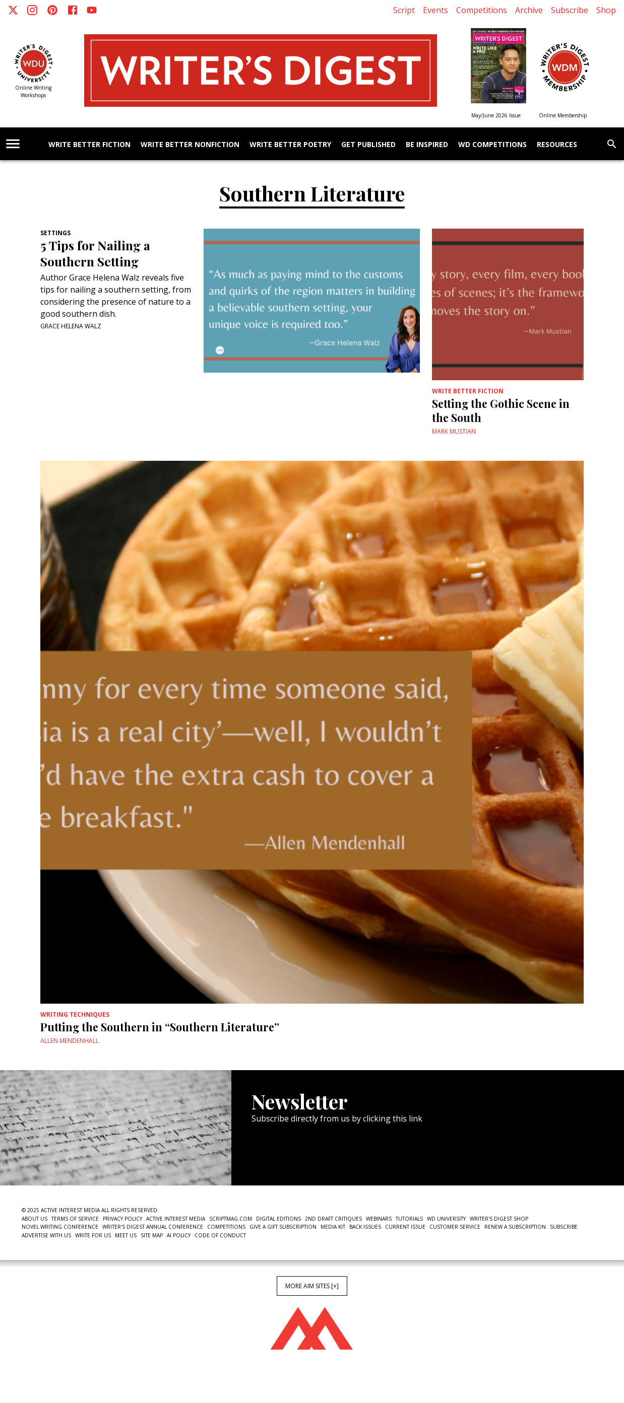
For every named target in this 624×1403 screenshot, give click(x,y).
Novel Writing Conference (60, 1226)
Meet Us (126, 1235)
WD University (446, 1218)
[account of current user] (13, 144)
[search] (612, 144)
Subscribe (569, 10)
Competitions (481, 10)
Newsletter (287, 1155)
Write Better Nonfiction (190, 144)
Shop (606, 10)
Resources (557, 144)
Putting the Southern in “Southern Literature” (159, 1027)
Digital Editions (278, 1218)
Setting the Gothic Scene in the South (501, 410)
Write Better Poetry (290, 144)
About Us (34, 1218)
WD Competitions (492, 144)
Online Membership (563, 115)
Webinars (379, 1218)
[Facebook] (73, 10)
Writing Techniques (74, 1014)
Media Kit (333, 1226)
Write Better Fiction (89, 144)
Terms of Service (75, 1218)
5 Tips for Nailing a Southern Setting (95, 253)
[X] (13, 10)
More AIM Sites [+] (312, 1286)
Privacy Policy (122, 1218)
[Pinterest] (52, 10)
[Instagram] (32, 10)
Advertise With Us (46, 1235)
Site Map (152, 1235)
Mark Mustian (454, 431)
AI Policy (179, 1235)
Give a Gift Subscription (283, 1226)
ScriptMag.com (230, 1218)
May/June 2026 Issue (496, 115)
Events (435, 10)
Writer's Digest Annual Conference (152, 1226)
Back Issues (365, 1226)
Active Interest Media (175, 1218)
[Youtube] (92, 10)
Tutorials (409, 1218)
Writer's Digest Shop (499, 1218)
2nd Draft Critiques (333, 1218)
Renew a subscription (515, 1226)
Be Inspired (427, 144)
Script (404, 10)
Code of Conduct (220, 1235)
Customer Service (454, 1226)
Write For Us (93, 1235)
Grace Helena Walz (70, 326)
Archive (529, 10)
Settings (55, 233)
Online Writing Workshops (33, 91)
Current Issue (405, 1226)
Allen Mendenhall (69, 1040)
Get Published (368, 144)
